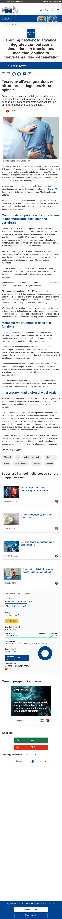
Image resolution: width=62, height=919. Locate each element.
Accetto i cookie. (31, 909)
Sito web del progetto (15, 607)
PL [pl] (29, 74)
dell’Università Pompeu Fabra (27, 192)
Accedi (40, 10)
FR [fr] (19, 74)
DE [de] (3, 74)
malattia (49, 463)
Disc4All (51, 189)
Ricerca (52, 10)
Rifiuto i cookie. (31, 915)
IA (17, 457)
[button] (46, 10)
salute (6, 463)
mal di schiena (21, 463)
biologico (36, 463)
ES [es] (14, 74)
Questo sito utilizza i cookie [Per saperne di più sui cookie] (19, 903)
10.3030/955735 (11, 615)
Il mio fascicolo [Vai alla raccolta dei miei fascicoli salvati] (39, 761)
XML (33, 740)
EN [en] (9, 74)
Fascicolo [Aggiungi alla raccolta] (21, 761)
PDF (33, 747)
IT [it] (24, 74)
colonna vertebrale (32, 457)
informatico (50, 457)
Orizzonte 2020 (11, 24)
